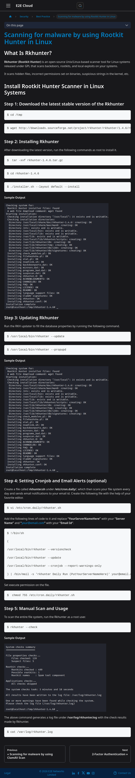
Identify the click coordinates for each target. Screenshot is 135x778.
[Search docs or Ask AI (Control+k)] (80, 5)
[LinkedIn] (73, 773)
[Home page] (10, 16)
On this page (15, 25)
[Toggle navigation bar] (8, 5)
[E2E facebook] (78, 773)
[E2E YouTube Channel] (88, 773)
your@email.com (33, 523)
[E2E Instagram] (93, 773)
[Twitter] (83, 773)
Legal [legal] (7, 773)
